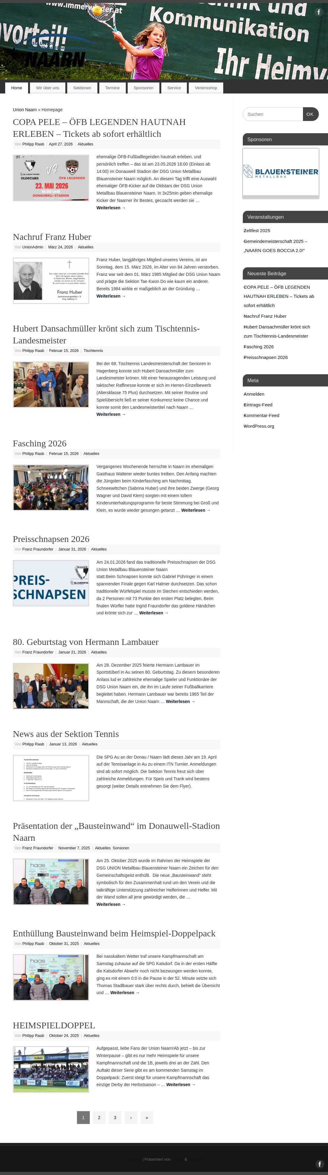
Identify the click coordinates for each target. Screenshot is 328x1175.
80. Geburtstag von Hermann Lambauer (86, 642)
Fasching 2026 (40, 443)
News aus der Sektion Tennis (66, 734)
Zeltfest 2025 (257, 230)
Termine (112, 88)
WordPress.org (259, 426)
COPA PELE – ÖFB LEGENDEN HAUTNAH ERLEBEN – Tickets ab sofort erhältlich (279, 296)
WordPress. (198, 1159)
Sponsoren (143, 88)
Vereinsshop (206, 88)
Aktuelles (85, 144)
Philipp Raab (33, 144)
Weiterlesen (111, 207)
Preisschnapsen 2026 (51, 539)
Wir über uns (47, 88)
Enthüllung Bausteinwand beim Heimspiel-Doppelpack (114, 933)
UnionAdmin (32, 247)
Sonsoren (121, 848)
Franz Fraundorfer (37, 549)
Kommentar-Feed (261, 415)
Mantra (178, 1159)
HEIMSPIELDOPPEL (54, 1025)
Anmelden (254, 394)
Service (174, 88)
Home (16, 88)
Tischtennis (93, 351)
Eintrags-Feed (258, 404)
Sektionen (82, 88)
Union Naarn (25, 109)
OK (308, 113)
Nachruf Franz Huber (52, 237)
